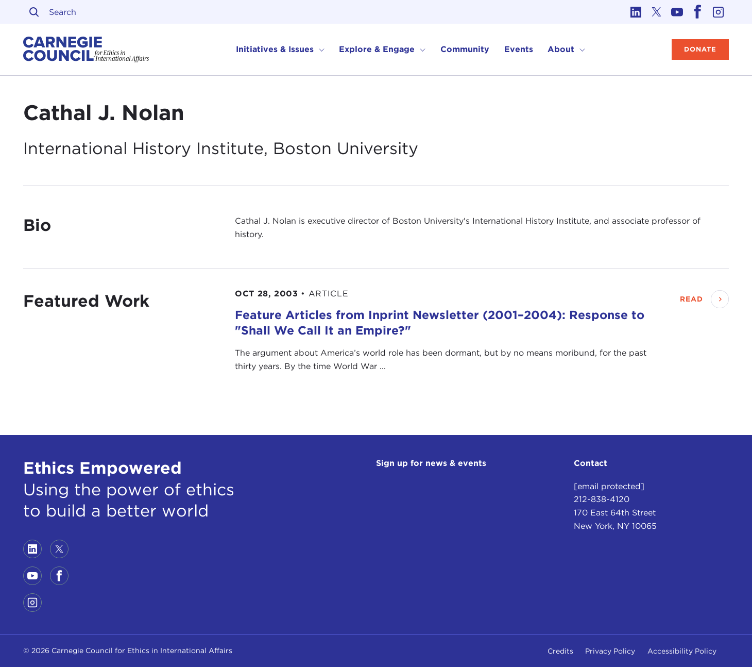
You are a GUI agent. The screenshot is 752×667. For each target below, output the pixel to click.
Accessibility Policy (681, 651)
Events (518, 49)
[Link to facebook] (698, 12)
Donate (700, 49)
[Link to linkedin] (636, 12)
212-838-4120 (601, 499)
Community (464, 49)
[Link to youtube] (677, 12)
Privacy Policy (610, 651)
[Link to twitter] (656, 12)
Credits (560, 651)
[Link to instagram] (718, 12)
